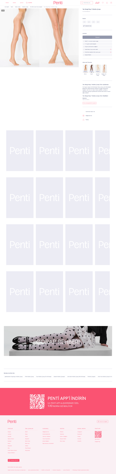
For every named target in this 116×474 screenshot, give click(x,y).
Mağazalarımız (46, 431)
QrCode (98, 434)
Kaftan (26, 445)
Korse (9, 443)
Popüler (10, 428)
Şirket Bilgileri (46, 441)
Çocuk (21, 2)
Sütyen (9, 431)
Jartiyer (9, 434)
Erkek (14, 2)
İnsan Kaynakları (46, 438)
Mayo (26, 434)
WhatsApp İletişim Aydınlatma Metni (80, 470)
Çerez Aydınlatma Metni (33, 470)
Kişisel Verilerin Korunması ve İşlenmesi (17, 470)
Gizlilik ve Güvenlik (45, 470)
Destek (62, 428)
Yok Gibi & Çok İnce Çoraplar (36, 6)
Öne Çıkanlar (29, 428)
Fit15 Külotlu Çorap (29, 376)
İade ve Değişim (63, 436)
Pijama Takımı (11, 438)
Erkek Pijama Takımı (12, 450)
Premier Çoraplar (91, 376)
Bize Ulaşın (62, 441)
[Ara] (82, 3)
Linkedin (79, 441)
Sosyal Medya (81, 428)
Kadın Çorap (17, 6)
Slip (9, 448)
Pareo (26, 436)
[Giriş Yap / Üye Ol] (107, 3)
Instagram (79, 431)
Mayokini (27, 438)
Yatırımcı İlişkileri (46, 436)
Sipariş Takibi (63, 438)
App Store (97, 439)
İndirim (30, 2)
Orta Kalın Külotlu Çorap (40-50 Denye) (76, 376)
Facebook (79, 434)
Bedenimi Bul (87, 26)
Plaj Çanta (27, 450)
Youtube (79, 438)
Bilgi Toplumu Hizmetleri (48, 443)
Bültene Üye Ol (14, 460)
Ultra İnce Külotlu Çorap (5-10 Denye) (106, 376)
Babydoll (10, 445)
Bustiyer (9, 441)
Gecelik (9, 436)
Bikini (26, 431)
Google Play (97, 441)
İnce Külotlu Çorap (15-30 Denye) (43, 376)
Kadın (7, 2)
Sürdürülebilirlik (46, 434)
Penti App (97, 428)
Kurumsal (46, 428)
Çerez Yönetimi (66, 470)
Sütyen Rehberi (11, 452)
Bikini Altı (27, 443)
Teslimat (62, 434)
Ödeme (61, 431)
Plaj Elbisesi (28, 448)
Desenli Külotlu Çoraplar (59, 376)
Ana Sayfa (7, 6)
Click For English (103, 421)
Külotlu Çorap (25, 6)
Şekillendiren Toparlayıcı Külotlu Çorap (14, 376)
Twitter (79, 436)
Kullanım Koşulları (57, 470)
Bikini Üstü (27, 441)
